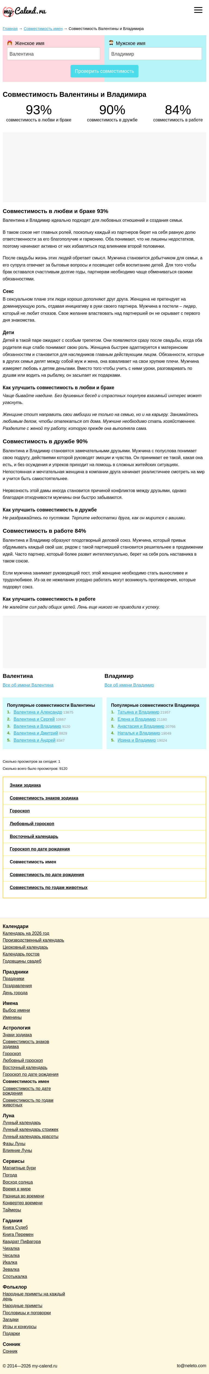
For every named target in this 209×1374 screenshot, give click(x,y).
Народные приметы (22, 1305)
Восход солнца (18, 1182)
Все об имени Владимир (129, 685)
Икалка (10, 1262)
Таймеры (12, 1210)
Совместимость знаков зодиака (44, 798)
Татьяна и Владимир (138, 712)
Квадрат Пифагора (22, 1241)
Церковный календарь (25, 947)
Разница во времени (23, 1196)
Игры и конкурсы (19, 1326)
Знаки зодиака (25, 785)
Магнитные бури (19, 1168)
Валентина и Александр (38, 712)
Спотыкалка (15, 1276)
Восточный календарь (34, 836)
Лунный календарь (22, 1122)
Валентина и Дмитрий (36, 733)
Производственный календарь (33, 940)
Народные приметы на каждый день (34, 1296)
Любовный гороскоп (32, 823)
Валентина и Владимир (37, 726)
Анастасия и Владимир (141, 726)
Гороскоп (20, 811)
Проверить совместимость (104, 71)
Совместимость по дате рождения (47, 874)
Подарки (11, 1333)
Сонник (10, 1351)
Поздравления (17, 985)
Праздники (13, 978)
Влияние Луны (17, 1150)
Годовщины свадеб (22, 961)
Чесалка (11, 1255)
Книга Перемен (18, 1234)
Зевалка (11, 1269)
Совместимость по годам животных (49, 887)
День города (15, 992)
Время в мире (17, 1189)
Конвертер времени (22, 1203)
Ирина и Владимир (137, 740)
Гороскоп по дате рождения (40, 849)
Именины (12, 1017)
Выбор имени (16, 1010)
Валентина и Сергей (34, 719)
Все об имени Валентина (28, 685)
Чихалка (11, 1248)
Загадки (11, 1319)
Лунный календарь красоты (31, 1136)
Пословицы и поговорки (27, 1312)
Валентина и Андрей (35, 740)
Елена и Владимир (137, 719)
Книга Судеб (15, 1227)
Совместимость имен (33, 862)
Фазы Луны (14, 1143)
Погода (10, 1175)
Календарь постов (21, 954)
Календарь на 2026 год (26, 933)
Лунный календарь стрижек (30, 1129)
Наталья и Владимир (139, 733)
